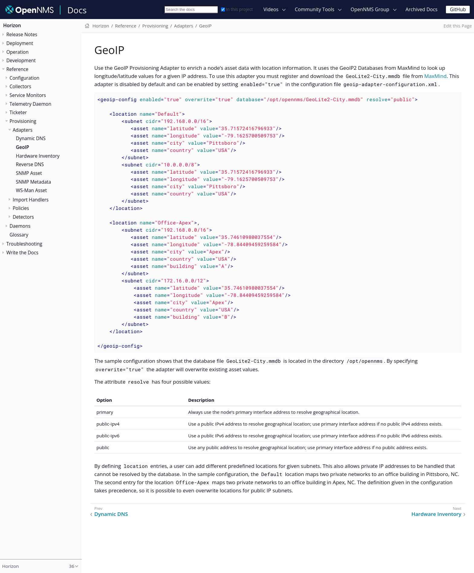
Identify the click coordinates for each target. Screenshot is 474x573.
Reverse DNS (30, 164)
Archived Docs (422, 9)
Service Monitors (28, 95)
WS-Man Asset (31, 190)
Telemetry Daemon (30, 104)
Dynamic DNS (31, 138)
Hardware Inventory (38, 156)
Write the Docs (22, 252)
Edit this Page (457, 26)
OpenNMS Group (370, 9)
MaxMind (435, 75)
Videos (271, 9)
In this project (237, 9)
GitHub (458, 9)
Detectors (23, 217)
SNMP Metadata (33, 182)
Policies (21, 208)
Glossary (19, 234)
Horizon (12, 25)
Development (21, 60)
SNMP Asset (29, 173)
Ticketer (18, 112)
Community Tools (314, 9)
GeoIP (22, 147)
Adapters (22, 130)
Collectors (20, 86)
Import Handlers (31, 199)
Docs (77, 10)
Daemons (20, 226)
